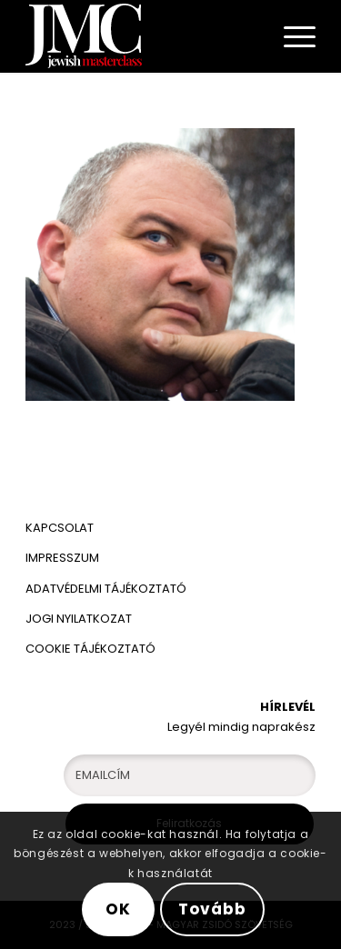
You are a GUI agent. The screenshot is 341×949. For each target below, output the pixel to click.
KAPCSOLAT (59, 527)
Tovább (212, 909)
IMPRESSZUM (62, 557)
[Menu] (291, 36)
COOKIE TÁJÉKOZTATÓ (90, 648)
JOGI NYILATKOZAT (78, 618)
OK (118, 909)
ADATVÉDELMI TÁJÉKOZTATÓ (107, 588)
